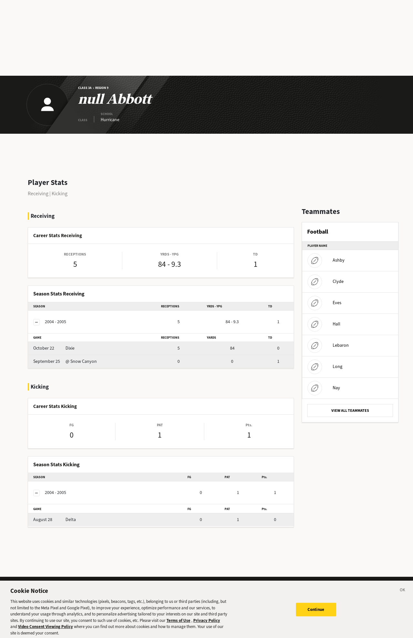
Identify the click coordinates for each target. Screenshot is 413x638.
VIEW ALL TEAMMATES (350, 410)
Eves (324, 303)
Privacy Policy (206, 623)
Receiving (38, 193)
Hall (323, 324)
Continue (316, 612)
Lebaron (328, 345)
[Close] (403, 594)
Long (324, 366)
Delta (54, 520)
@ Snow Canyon (65, 361)
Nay (323, 388)
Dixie (54, 348)
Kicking (59, 193)
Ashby (326, 260)
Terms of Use (178, 623)
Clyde (325, 281)
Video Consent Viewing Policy (45, 629)
